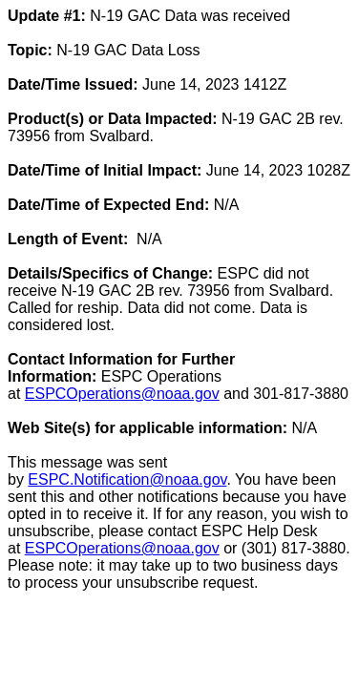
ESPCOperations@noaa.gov (122, 393)
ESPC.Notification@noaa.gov (127, 479)
